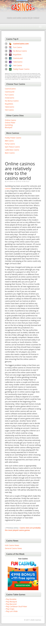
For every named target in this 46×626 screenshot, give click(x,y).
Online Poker (10, 122)
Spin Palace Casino (12, 147)
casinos (8, 188)
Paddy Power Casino (21, 69)
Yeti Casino (17, 65)
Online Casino (10, 120)
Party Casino (10, 144)
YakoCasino (17, 62)
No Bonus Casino (20, 51)
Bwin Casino (10, 153)
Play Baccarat (11, 604)
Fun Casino (17, 47)
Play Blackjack (11, 601)
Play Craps (10, 609)
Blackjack (8, 127)
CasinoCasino (10, 89)
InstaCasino (9, 98)
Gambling (9, 125)
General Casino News (13, 548)
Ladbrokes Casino (12, 150)
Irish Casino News (12, 545)
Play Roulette (11, 599)
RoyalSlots (17, 54)
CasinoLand (17, 58)
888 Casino (9, 141)
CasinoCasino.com (21, 43)
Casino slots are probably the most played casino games (23, 529)
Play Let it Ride (12, 611)
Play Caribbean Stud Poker (16, 606)
